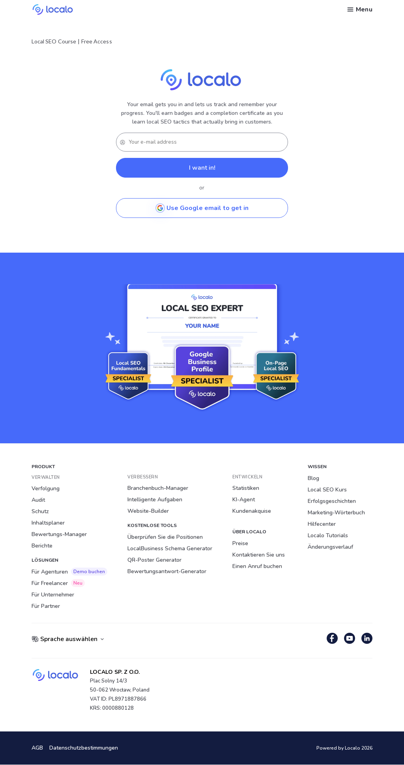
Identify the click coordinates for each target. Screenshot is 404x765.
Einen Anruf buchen (257, 566)
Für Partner (46, 606)
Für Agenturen (69, 572)
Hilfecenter (322, 524)
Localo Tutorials (328, 535)
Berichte (42, 545)
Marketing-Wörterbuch (336, 512)
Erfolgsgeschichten (332, 501)
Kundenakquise (251, 511)
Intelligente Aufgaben (154, 499)
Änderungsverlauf (330, 547)
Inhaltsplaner (48, 523)
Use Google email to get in (202, 208)
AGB (37, 748)
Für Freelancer (58, 583)
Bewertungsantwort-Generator (166, 571)
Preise (240, 543)
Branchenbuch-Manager (157, 488)
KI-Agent (243, 499)
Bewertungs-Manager (59, 534)
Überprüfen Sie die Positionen (165, 537)
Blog (313, 478)
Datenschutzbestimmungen (83, 748)
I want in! (202, 167)
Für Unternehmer (53, 594)
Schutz (40, 511)
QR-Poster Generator (154, 560)
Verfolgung (46, 488)
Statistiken (245, 488)
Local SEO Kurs (327, 489)
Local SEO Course (54, 41)
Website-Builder (148, 511)
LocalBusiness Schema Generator (169, 548)
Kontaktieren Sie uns (258, 555)
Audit (38, 500)
